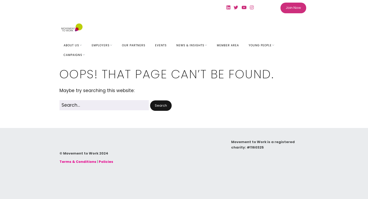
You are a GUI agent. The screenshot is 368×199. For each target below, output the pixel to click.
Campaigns (73, 55)
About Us (71, 45)
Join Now (293, 7)
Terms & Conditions (77, 161)
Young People (260, 45)
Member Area (228, 45)
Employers (101, 45)
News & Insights (190, 45)
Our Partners (133, 45)
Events (161, 45)
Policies (106, 161)
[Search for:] (104, 105)
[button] (161, 105)
